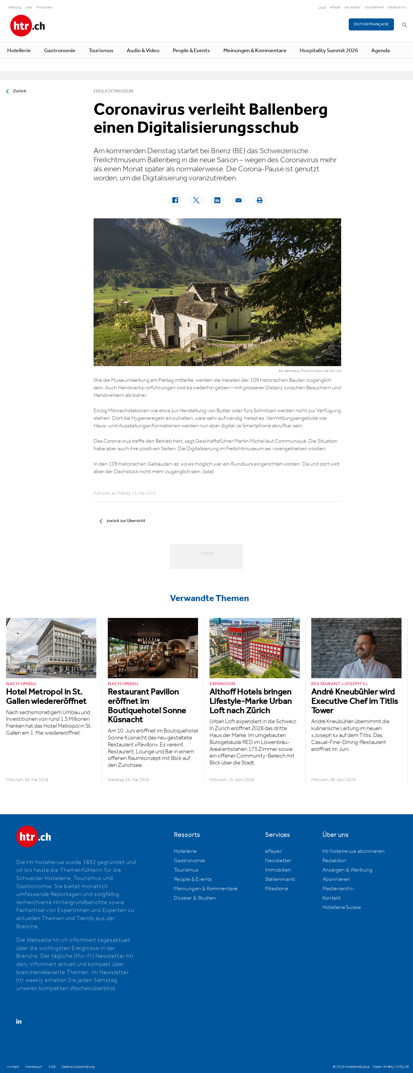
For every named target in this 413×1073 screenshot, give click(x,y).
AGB (52, 1067)
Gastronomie (59, 50)
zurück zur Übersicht (126, 521)
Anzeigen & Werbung (347, 870)
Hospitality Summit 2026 (329, 50)
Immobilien (44, 7)
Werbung (14, 7)
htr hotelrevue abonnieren (353, 851)
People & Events (191, 50)
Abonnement (374, 7)
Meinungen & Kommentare (255, 50)
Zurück (19, 91)
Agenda (380, 50)
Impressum (33, 1067)
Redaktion (334, 860)
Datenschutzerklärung (78, 1067)
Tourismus (101, 50)
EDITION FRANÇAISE (371, 24)
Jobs (28, 7)
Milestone (277, 889)
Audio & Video (143, 50)
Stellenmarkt (280, 879)
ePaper (335, 7)
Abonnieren (336, 879)
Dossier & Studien (195, 898)
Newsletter (352, 7)
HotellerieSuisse (341, 907)
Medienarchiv (397, 7)
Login (322, 7)
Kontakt (331, 898)
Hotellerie (19, 50)
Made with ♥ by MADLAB (391, 1067)
